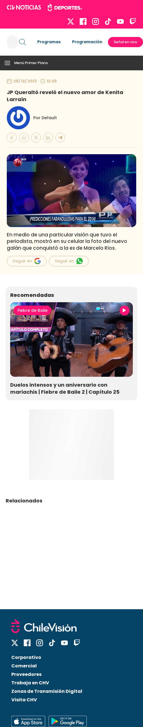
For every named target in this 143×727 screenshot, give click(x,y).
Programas (49, 42)
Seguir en (27, 261)
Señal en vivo (125, 42)
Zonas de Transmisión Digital (46, 691)
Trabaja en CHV (30, 683)
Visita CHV (24, 699)
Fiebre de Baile (32, 310)
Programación (87, 42)
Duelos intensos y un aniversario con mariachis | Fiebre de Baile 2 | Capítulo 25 (65, 388)
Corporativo (26, 657)
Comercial (24, 666)
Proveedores (26, 674)
